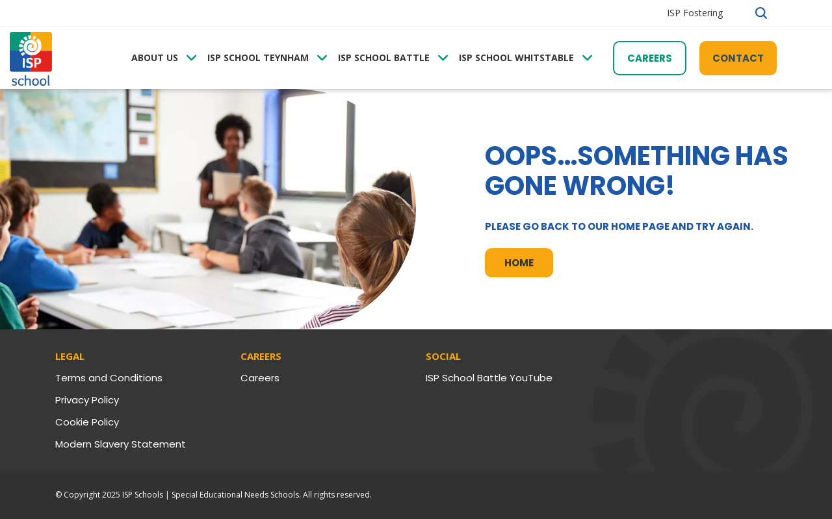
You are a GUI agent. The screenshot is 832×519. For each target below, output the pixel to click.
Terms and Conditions (108, 378)
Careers (649, 58)
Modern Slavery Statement (120, 444)
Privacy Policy (87, 400)
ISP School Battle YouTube (489, 378)
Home (519, 263)
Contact (738, 58)
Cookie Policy (87, 422)
